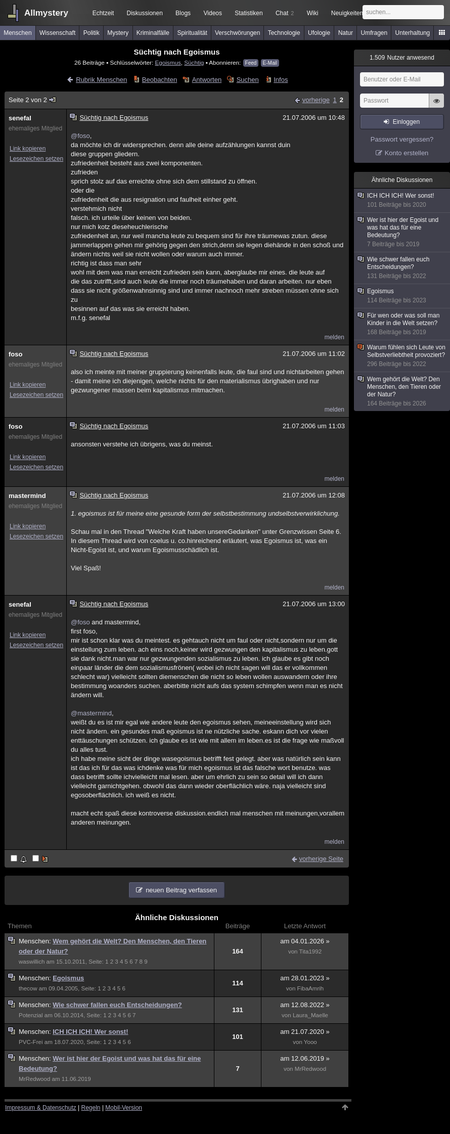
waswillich (31, 962)
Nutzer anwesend (402, 57)
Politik (91, 32)
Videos (213, 13)
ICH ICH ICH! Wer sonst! (90, 1031)
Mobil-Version (123, 1107)
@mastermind (91, 713)
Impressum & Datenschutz (40, 1107)
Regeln (91, 1107)
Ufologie (319, 32)
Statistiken (248, 13)
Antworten (207, 79)
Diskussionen (144, 13)
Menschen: (36, 941)
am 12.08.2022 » (305, 1005)
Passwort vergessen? (402, 139)
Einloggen (406, 121)
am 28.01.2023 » (305, 978)
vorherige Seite (321, 859)
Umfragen (374, 32)
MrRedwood (34, 1079)
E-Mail (270, 63)
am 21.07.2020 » (305, 1031)
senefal (20, 118)
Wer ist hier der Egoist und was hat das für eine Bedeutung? (402, 232)
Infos (281, 79)
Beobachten (159, 79)
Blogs (183, 13)
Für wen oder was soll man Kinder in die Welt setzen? (402, 324)
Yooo (310, 1042)
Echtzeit (103, 13)
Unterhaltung (412, 32)
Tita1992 (310, 951)
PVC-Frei (31, 1042)
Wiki (313, 13)
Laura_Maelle (310, 1015)
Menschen (17, 32)
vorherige (316, 100)
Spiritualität (192, 32)
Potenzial (31, 1015)
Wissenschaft (57, 32)
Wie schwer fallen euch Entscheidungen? (117, 1005)
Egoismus (168, 62)
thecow (28, 988)
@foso (80, 136)
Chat (285, 13)
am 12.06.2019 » (305, 1058)
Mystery (117, 32)
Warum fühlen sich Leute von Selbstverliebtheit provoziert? (402, 356)
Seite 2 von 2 (33, 100)
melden (334, 337)
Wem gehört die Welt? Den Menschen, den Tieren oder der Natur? (402, 391)
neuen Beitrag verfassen (181, 890)
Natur (345, 32)
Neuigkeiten (347, 13)
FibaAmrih (310, 988)
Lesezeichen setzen (36, 158)
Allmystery (46, 13)
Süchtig (194, 62)
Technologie (284, 32)
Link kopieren (28, 148)
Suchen (248, 79)
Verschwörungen (237, 32)
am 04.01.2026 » (305, 941)
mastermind (27, 496)
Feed (251, 63)
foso (15, 354)
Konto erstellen (407, 153)
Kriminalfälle (153, 32)
